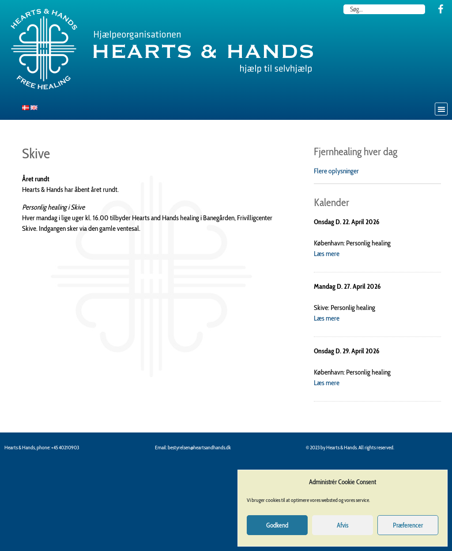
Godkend (277, 525)
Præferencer (408, 525)
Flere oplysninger (336, 171)
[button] (441, 109)
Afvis (342, 525)
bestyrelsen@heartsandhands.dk (199, 447)
